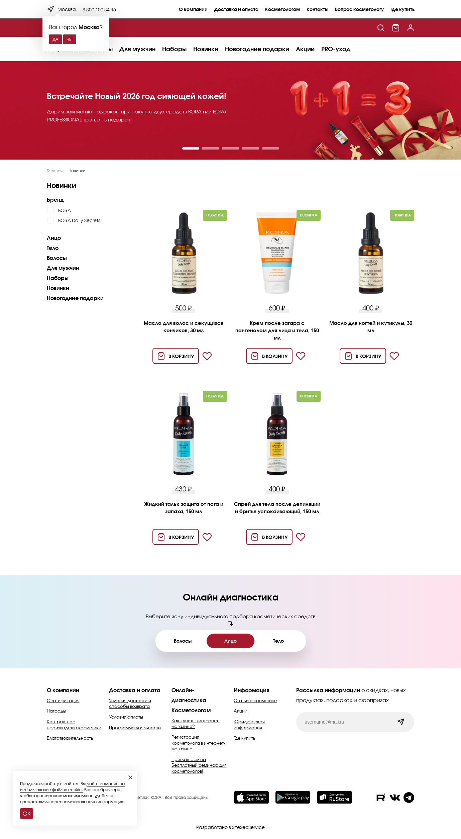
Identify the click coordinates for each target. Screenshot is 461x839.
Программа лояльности (135, 727)
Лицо (54, 238)
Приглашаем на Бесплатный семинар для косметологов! (199, 765)
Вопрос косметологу (359, 9)
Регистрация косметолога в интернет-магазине (198, 742)
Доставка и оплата (236, 9)
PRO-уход (335, 49)
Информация (251, 690)
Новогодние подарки (257, 49)
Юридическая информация (249, 724)
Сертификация (63, 700)
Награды (56, 711)
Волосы (57, 258)
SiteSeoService (248, 827)
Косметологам (282, 9)
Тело (53, 248)
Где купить (402, 9)
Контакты (317, 9)
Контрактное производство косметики (74, 724)
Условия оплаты (126, 717)
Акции (305, 49)
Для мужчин (137, 49)
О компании (193, 9)
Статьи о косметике (255, 700)
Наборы (174, 49)
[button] (190, 148)
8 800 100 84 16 (99, 9)
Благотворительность (70, 738)
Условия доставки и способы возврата (130, 703)
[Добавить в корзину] (175, 356)
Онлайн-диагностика (188, 695)
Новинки (205, 49)
